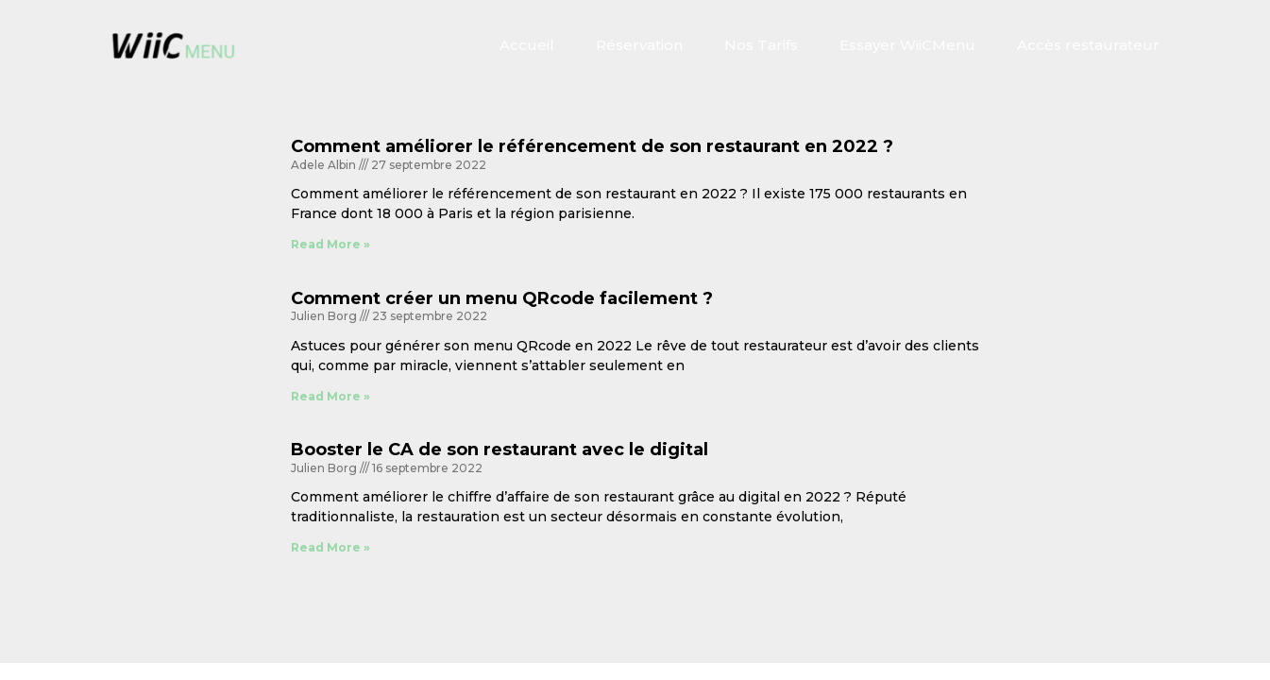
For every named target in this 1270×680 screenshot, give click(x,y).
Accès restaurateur (1088, 45)
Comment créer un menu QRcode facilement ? (502, 298)
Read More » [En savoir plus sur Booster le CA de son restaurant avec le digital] (330, 547)
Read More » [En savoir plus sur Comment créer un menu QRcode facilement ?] (330, 396)
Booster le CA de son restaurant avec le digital (499, 449)
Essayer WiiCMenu (907, 45)
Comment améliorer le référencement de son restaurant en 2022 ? (592, 146)
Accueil (527, 45)
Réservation (639, 45)
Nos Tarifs (761, 45)
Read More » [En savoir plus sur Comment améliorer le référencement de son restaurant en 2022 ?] (330, 244)
